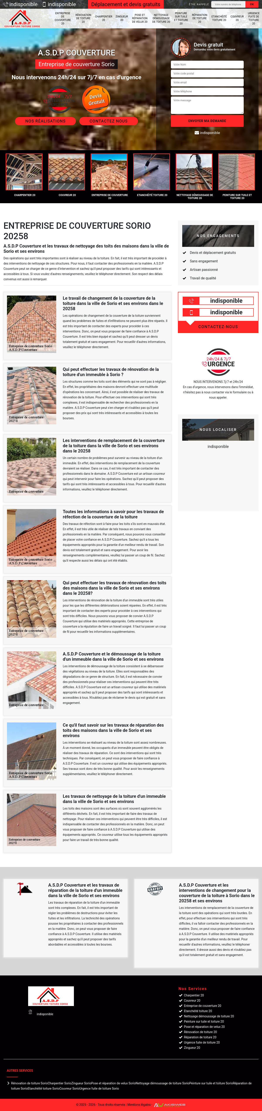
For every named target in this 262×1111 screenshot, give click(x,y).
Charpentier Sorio (59, 1083)
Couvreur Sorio (69, 1088)
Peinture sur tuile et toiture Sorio (211, 1083)
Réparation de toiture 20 (199, 18)
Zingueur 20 (122, 18)
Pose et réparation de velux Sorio (113, 1083)
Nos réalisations (45, 121)
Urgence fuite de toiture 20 (253, 18)
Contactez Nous (109, 121)
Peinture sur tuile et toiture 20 (181, 18)
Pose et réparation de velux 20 (140, 18)
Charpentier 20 (103, 18)
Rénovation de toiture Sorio (29, 1083)
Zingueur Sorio (81, 1083)
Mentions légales (139, 1104)
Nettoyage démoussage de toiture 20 (161, 18)
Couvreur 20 (237, 18)
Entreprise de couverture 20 (63, 18)
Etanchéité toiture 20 (219, 18)
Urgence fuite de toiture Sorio (99, 1088)
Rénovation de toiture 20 (83, 18)
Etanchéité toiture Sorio (43, 1088)
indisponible (20, 4)
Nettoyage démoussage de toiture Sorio (162, 1083)
